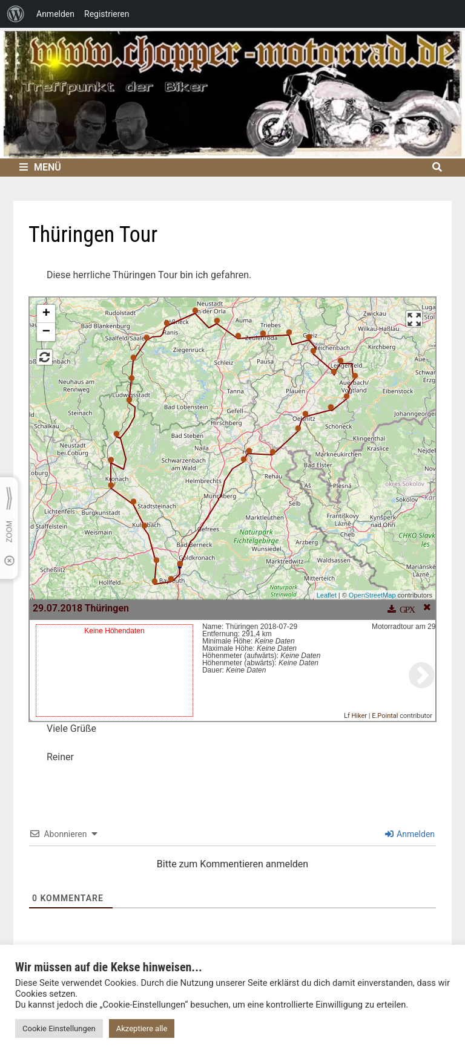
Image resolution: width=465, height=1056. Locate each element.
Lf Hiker (355, 716)
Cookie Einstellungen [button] (59, 1028)
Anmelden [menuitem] (55, 14)
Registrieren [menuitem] (106, 14)
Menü (40, 167)
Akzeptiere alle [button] (142, 1028)
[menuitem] (15, 14)
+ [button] (46, 314)
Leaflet (327, 595)
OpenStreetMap (372, 595)
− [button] (46, 332)
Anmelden (410, 834)
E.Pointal (385, 716)
